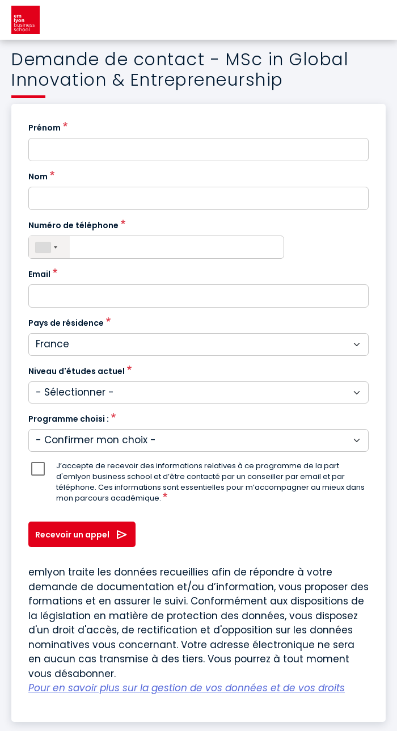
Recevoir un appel (72, 534)
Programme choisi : (68, 419)
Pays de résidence (66, 323)
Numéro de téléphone (73, 225)
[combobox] (49, 247)
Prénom (44, 127)
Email (39, 274)
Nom (38, 176)
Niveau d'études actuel (76, 371)
